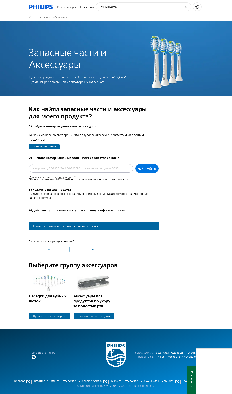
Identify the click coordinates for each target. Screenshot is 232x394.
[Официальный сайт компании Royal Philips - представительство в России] (32, 17)
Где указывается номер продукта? (52, 177)
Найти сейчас (147, 168)
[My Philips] (197, 6)
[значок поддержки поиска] (186, 7)
